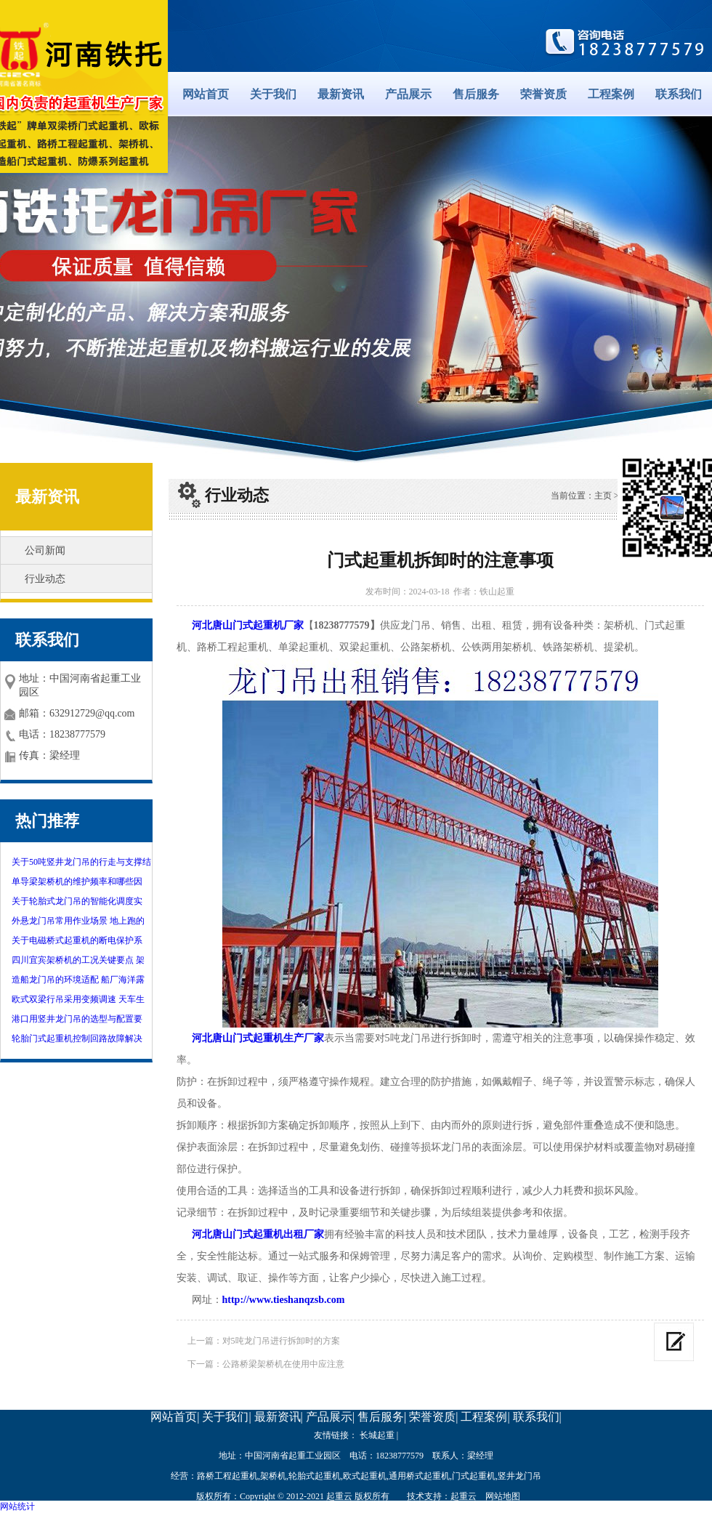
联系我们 (678, 94)
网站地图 (502, 1496)
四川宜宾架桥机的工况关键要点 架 (78, 960)
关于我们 (273, 94)
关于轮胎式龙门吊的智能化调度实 (77, 901)
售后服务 (476, 94)
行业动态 (45, 578)
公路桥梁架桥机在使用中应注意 (283, 1364)
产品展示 (408, 94)
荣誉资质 (543, 94)
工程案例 (611, 94)
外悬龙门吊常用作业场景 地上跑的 (78, 921)
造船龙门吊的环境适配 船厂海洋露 (78, 980)
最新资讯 (340, 94)
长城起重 (377, 1435)
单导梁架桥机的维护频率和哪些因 (77, 881)
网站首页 (205, 94)
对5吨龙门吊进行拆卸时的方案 (281, 1341)
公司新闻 (45, 550)
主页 (603, 496)
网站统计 (17, 1506)
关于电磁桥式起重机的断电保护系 (77, 940)
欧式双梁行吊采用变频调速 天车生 (78, 999)
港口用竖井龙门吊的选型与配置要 (77, 1019)
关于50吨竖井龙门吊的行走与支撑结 (81, 862)
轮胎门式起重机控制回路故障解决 (77, 1038)
